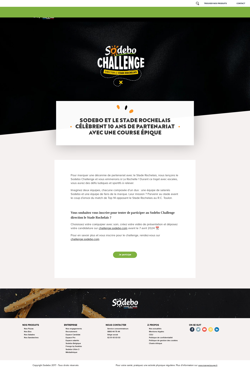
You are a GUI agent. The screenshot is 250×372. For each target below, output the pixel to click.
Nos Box (27, 333)
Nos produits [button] (31, 326)
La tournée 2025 (84, 14)
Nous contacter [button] (116, 326)
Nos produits (65, 14)
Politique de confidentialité (161, 339)
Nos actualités (155, 330)
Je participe (125, 255)
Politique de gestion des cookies (163, 342)
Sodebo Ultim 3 (72, 351)
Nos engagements (74, 330)
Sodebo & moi (187, 13)
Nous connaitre (104, 14)
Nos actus (121, 14)
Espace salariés (72, 342)
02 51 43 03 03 (113, 339)
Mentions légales (156, 333)
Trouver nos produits (215, 3)
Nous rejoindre (159, 14)
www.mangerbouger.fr (206, 367)
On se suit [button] (195, 326)
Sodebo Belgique (73, 345)
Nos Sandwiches (31, 339)
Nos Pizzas (29, 330)
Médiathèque (71, 354)
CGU (151, 336)
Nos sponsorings (139, 14)
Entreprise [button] (71, 326)
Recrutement (71, 333)
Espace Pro (70, 339)
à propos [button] (153, 326)
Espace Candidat (73, 336)
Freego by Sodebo (74, 348)
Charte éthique (155, 345)
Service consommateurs (117, 330)
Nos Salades (29, 336)
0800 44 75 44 (113, 333)
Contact (241, 3)
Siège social (112, 336)
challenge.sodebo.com (113, 228)
